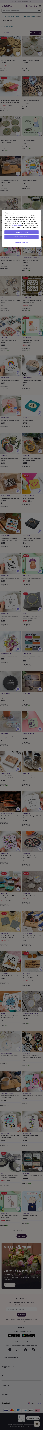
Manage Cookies (21, 242)
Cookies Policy (16, 225)
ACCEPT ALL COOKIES (21, 232)
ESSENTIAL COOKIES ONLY (21, 237)
